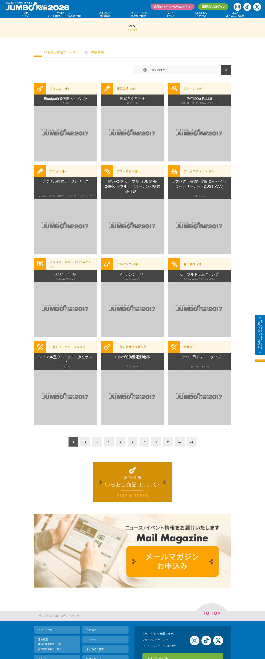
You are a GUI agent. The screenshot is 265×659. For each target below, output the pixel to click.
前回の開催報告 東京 (50, 602)
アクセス (91, 583)
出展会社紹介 (94, 612)
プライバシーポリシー (155, 593)
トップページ (41, 569)
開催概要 (43, 592)
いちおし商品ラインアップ (65, 569)
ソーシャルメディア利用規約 (159, 599)
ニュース (91, 592)
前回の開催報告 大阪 (50, 597)
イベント (43, 612)
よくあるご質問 (95, 602)
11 (191, 441)
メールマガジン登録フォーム (159, 587)
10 (179, 441)
